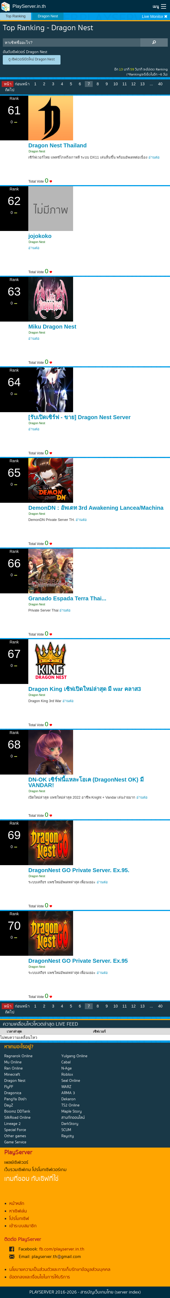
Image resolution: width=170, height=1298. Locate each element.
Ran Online (13, 1068)
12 (133, 84)
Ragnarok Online (18, 1056)
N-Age (66, 1068)
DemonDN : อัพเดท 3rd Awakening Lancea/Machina (96, 508)
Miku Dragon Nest (52, 326)
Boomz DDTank (17, 1111)
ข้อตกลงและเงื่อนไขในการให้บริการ (39, 1277)
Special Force (15, 1130)
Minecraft (12, 1074)
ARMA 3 (68, 1093)
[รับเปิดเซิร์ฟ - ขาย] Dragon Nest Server (79, 417)
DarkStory (69, 1124)
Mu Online (13, 1062)
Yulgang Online (74, 1056)
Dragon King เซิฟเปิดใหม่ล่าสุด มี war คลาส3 (84, 689)
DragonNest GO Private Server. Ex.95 (78, 961)
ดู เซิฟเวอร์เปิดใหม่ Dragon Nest (31, 59)
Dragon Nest (48, 16)
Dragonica (12, 1093)
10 (115, 84)
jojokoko (40, 236)
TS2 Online (70, 1105)
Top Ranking (15, 16)
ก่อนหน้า (22, 84)
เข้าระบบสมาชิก (23, 1226)
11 (124, 84)
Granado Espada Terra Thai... (67, 598)
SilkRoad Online (17, 1117)
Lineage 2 (12, 1124)
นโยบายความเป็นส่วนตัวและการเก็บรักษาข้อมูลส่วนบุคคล (59, 1269)
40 (160, 84)
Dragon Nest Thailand (57, 145)
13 (142, 84)
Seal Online (70, 1081)
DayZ (8, 1105)
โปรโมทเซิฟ (19, 1219)
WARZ (66, 1087)
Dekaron (68, 1099)
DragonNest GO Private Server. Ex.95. (78, 870)
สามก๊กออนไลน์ (73, 1117)
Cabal (66, 1062)
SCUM (66, 1130)
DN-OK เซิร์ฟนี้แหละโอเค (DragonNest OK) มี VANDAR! (85, 782)
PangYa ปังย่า (15, 1099)
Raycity (67, 1136)
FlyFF (8, 1087)
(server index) (128, 1292)
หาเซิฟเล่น (18, 1211)
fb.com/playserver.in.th (61, 1249)
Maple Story (71, 1111)
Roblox (67, 1074)
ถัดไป (9, 90)
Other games (15, 1136)
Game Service (15, 1142)
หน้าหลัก (16, 1203)
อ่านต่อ (154, 157)
